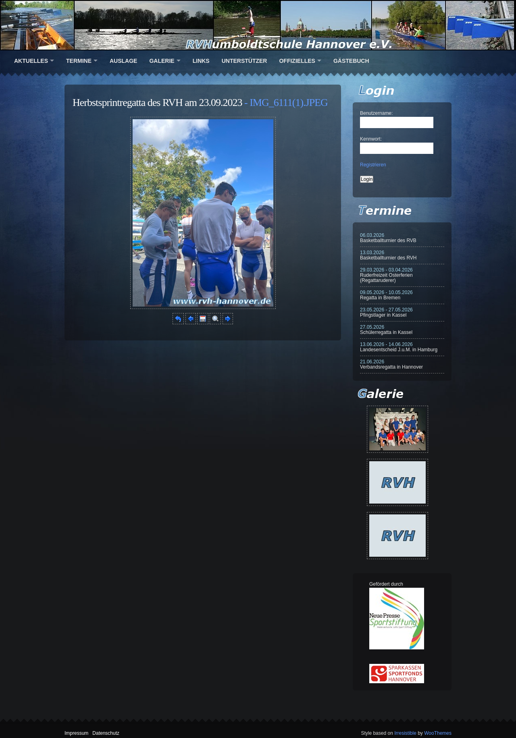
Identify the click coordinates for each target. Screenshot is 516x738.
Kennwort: (371, 139)
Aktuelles (31, 61)
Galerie (161, 61)
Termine (79, 61)
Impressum (76, 733)
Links (201, 61)
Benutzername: (376, 113)
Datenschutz (105, 733)
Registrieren (373, 165)
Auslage (123, 61)
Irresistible (405, 733)
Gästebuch (351, 61)
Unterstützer (244, 61)
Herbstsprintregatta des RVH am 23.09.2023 (157, 102)
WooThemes (438, 733)
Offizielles (297, 61)
